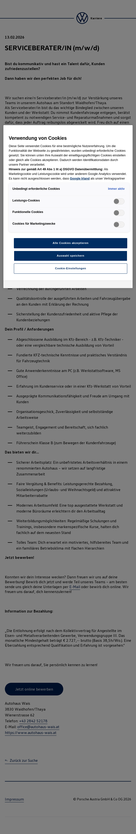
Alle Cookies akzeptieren (71, 242)
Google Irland (80, 178)
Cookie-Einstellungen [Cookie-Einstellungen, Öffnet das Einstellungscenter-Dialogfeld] (70, 268)
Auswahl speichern (70, 255)
